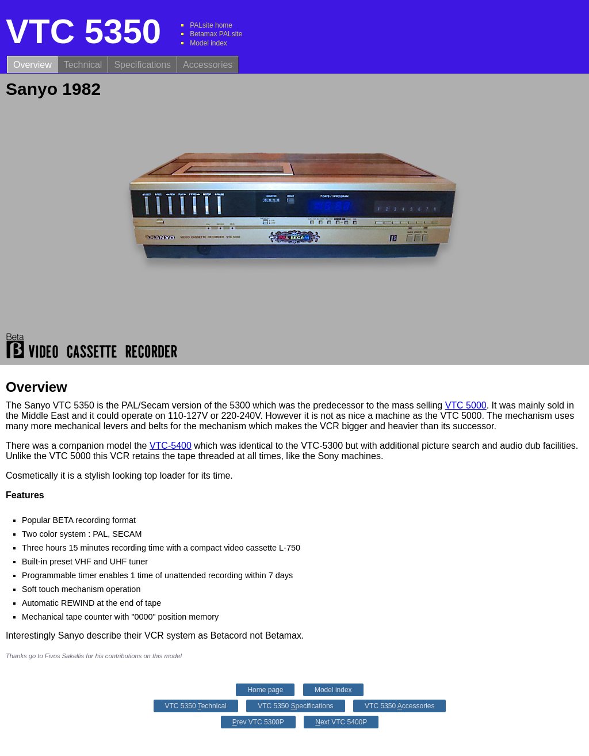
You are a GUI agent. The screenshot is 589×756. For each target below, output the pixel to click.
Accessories (207, 65)
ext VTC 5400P (341, 722)
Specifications (142, 65)
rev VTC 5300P (258, 722)
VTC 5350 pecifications (295, 706)
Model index (208, 43)
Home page (265, 690)
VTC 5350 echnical (196, 706)
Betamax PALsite (216, 34)
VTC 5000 (466, 405)
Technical (83, 65)
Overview (32, 65)
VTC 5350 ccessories (399, 706)
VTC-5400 (171, 445)
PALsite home (211, 25)
